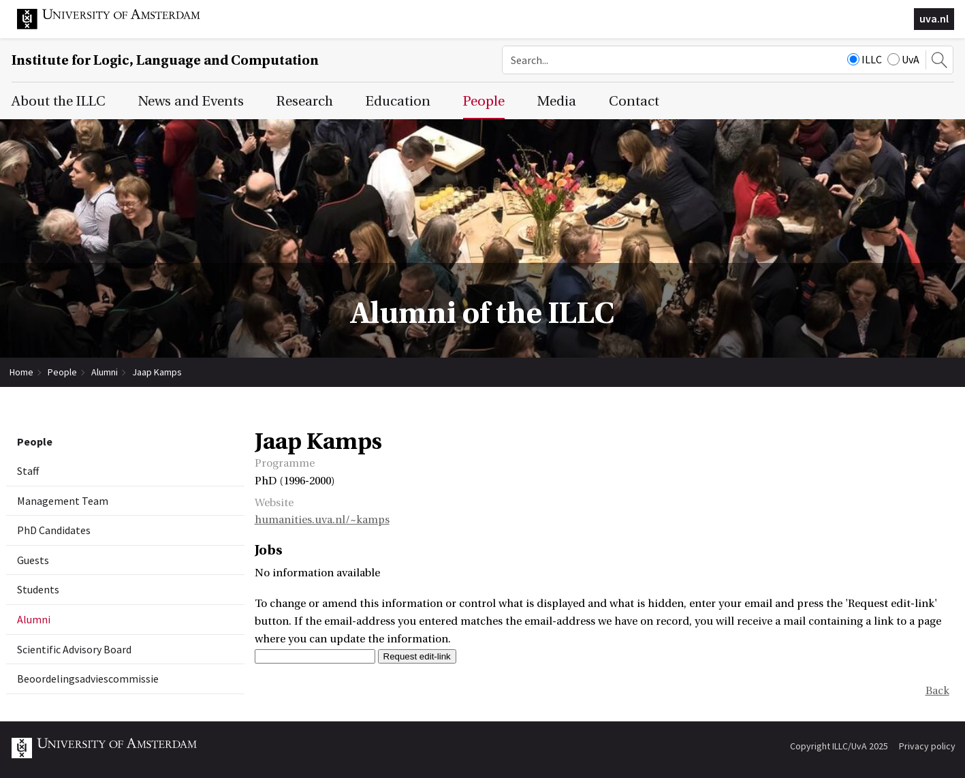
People (62, 372)
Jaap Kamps (157, 372)
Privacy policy (927, 746)
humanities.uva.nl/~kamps (322, 520)
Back (937, 691)
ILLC (864, 59)
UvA (903, 59)
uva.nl (934, 18)
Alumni (104, 372)
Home (21, 372)
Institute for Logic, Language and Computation (165, 60)
